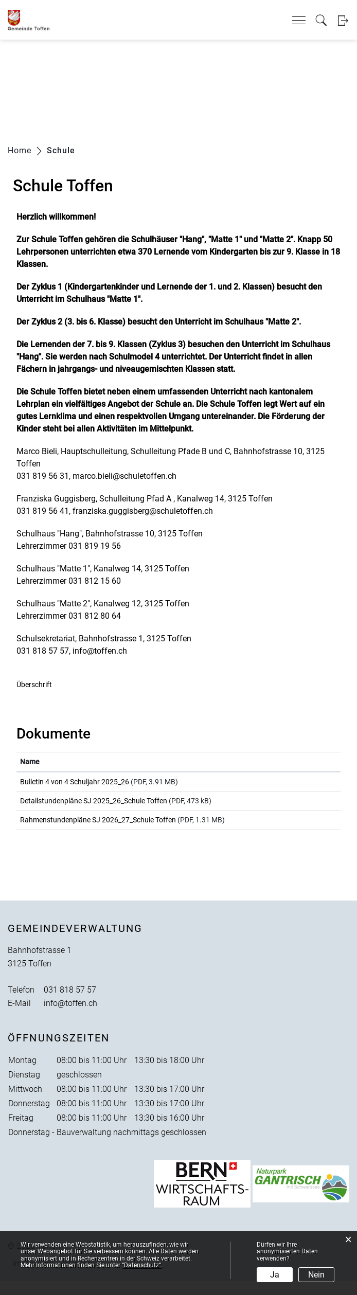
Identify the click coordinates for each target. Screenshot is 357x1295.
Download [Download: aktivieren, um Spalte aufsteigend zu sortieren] (296, 762)
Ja (274, 1275)
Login (342, 20)
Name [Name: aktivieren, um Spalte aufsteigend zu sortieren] (30, 762)
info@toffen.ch (70, 1017)
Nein (316, 1275)
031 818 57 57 (70, 1004)
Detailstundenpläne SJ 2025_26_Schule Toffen (93, 805)
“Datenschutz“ (141, 1265)
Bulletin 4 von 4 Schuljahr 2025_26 (74, 782)
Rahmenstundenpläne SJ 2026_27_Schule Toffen (98, 829)
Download (308, 784)
